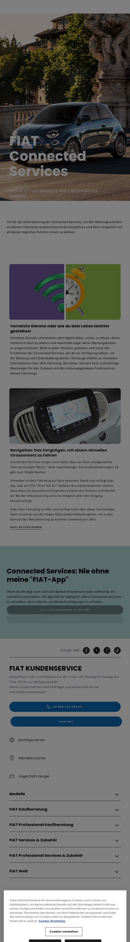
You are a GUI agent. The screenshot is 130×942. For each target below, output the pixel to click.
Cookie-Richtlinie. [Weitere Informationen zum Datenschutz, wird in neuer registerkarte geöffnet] (52, 935)
